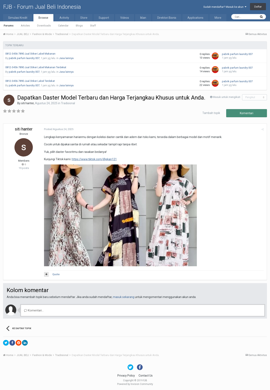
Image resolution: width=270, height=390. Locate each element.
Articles (25, 25)
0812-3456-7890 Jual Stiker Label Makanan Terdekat (35, 67)
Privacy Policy (126, 375)
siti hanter (27, 103)
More (218, 17)
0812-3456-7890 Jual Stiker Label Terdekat (30, 80)
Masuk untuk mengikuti (226, 97)
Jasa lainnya (66, 58)
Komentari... (34, 310)
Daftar (258, 6)
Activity (64, 17)
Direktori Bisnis (166, 17)
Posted (58, 129)
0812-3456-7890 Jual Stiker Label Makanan (30, 53)
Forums (8, 25)
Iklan (143, 17)
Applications (195, 17)
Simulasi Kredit (17, 17)
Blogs (79, 25)
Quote (56, 274)
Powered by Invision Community (135, 384)
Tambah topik (211, 113)
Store (83, 17)
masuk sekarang (123, 297)
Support (104, 17)
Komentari (246, 113)
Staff (93, 25)
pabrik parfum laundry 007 (24, 58)
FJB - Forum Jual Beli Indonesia (42, 6)
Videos (124, 17)
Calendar (63, 25)
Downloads (44, 25)
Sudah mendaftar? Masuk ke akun (224, 6)
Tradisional (68, 103)
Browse (43, 17)
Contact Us (146, 375)
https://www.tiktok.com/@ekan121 (94, 159)
